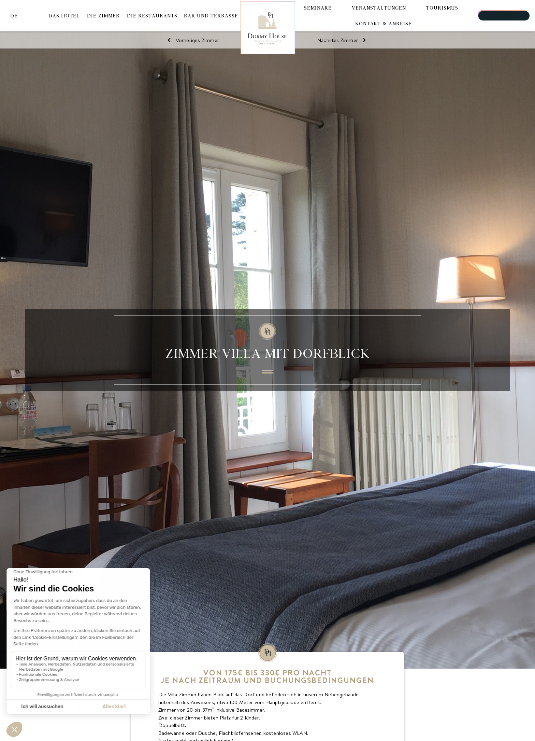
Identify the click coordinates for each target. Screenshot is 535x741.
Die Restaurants (152, 16)
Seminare (318, 8)
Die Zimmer (103, 16)
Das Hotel (64, 16)
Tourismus (442, 8)
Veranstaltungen (379, 8)
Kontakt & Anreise (384, 23)
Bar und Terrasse (211, 16)
